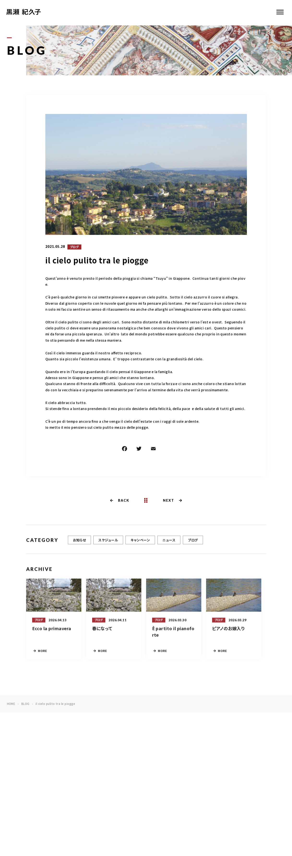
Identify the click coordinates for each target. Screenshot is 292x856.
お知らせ (79, 541)
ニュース (168, 541)
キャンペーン (140, 541)
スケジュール (108, 541)
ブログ (74, 247)
